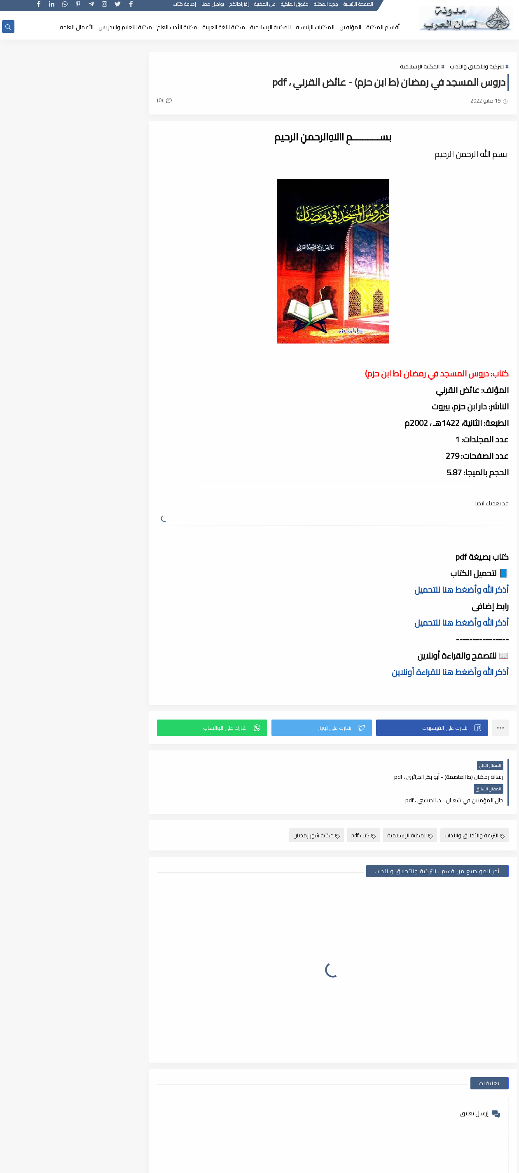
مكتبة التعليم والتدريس (125, 27)
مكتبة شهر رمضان (316, 812)
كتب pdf (363, 812)
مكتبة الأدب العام (177, 27)
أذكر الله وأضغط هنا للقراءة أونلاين (450, 672)
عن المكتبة (265, 7)
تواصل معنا (213, 7)
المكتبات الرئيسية (315, 27)
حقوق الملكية (295, 7)
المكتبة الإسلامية (270, 27)
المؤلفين (350, 27)
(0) (168, 100)
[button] (432, 728)
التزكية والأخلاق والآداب (477, 67)
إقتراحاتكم (239, 7)
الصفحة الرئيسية (359, 7)
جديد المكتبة (326, 7)
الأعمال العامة (77, 27)
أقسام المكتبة (383, 27)
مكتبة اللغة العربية (223, 27)
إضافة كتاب (184, 7)
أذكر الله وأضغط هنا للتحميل (461, 589)
